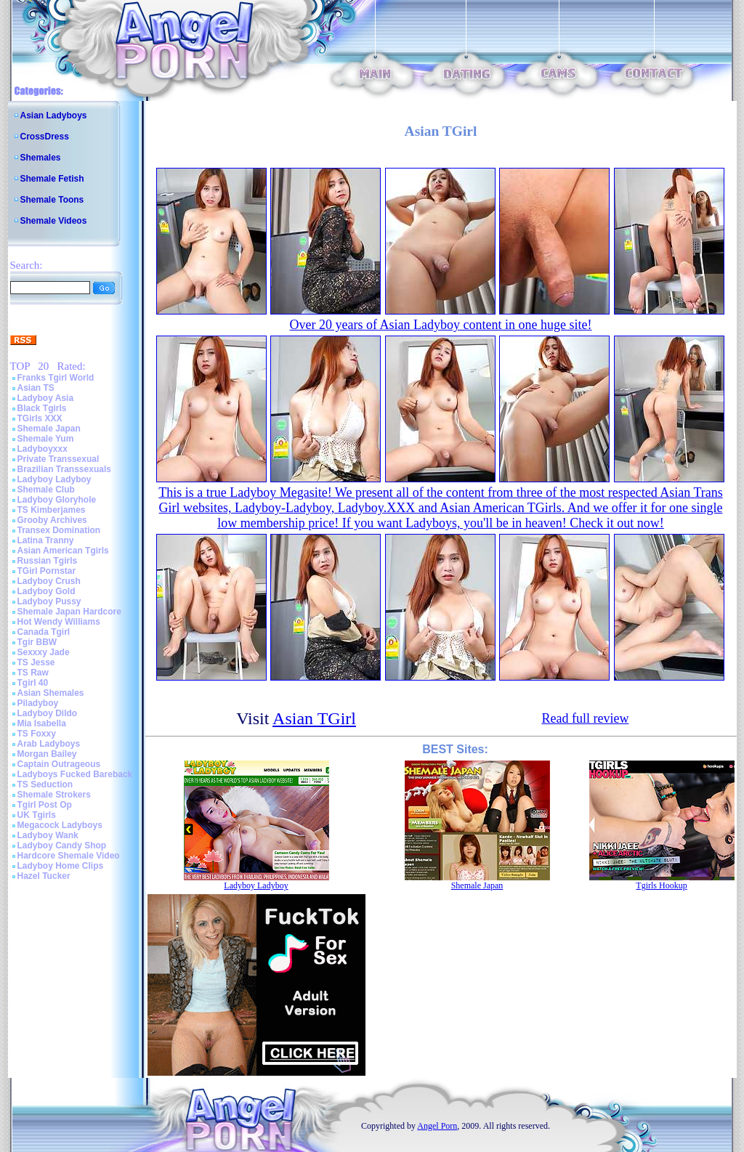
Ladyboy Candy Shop (62, 845)
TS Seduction (45, 784)
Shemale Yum (45, 439)
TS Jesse (36, 662)
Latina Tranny (45, 540)
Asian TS (35, 388)
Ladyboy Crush (49, 581)
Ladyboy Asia (45, 398)
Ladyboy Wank (47, 835)
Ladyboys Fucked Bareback (75, 774)
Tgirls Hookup (661, 885)
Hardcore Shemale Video (68, 856)
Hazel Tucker (43, 876)
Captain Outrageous (59, 764)
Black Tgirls (42, 408)
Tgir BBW (37, 642)
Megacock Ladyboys (59, 825)
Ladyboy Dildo (47, 713)
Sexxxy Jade (43, 652)
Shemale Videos (53, 221)
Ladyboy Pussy (49, 601)
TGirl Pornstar (46, 571)
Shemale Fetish (52, 179)
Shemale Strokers (54, 795)
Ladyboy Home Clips (60, 866)
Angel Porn (437, 1126)
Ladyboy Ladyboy (54, 479)
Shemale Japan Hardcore (69, 612)
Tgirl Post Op (44, 805)
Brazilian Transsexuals (64, 469)
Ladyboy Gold (46, 591)
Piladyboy (38, 703)
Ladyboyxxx (42, 449)
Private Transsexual (58, 459)
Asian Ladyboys (53, 115)
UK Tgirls (36, 815)
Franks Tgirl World (55, 378)
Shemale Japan (49, 428)
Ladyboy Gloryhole (57, 500)
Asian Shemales (50, 693)
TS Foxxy (36, 734)
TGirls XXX (39, 418)
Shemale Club (46, 489)
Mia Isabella (41, 723)
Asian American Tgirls (63, 550)
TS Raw (33, 673)
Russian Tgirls (47, 561)
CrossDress (44, 136)
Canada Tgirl (43, 632)
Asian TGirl (314, 718)
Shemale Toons (52, 200)
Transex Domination (59, 530)
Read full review (584, 718)
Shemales (40, 158)
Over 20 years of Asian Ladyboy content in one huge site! (441, 324)
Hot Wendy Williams (58, 622)
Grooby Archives (52, 520)
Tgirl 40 (33, 683)
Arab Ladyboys (49, 744)
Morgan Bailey (47, 754)
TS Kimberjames (51, 510)
